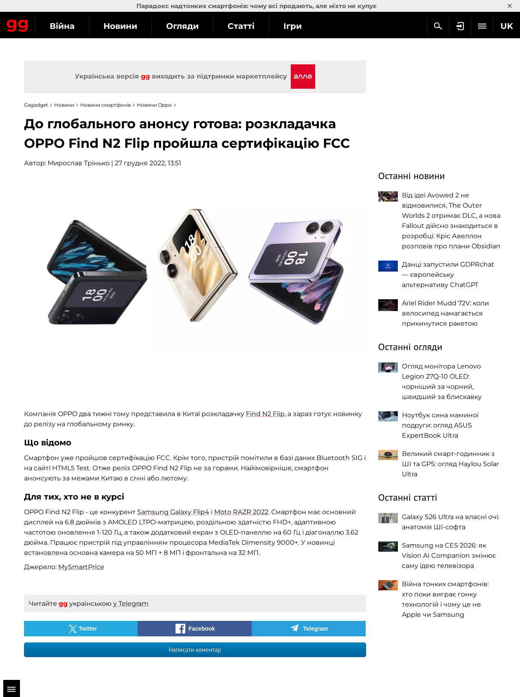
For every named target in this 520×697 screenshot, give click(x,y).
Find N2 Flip (265, 414)
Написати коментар (195, 649)
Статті (315, 26)
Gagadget (55, 25)
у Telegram (131, 603)
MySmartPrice (81, 567)
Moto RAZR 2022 (241, 512)
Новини (195, 26)
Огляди (257, 26)
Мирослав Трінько (79, 163)
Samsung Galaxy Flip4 (173, 512)
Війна (136, 26)
